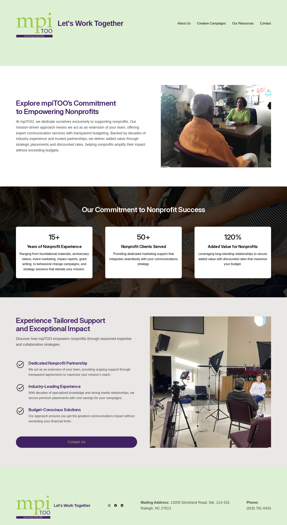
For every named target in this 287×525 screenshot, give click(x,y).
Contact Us (76, 442)
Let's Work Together (90, 23)
